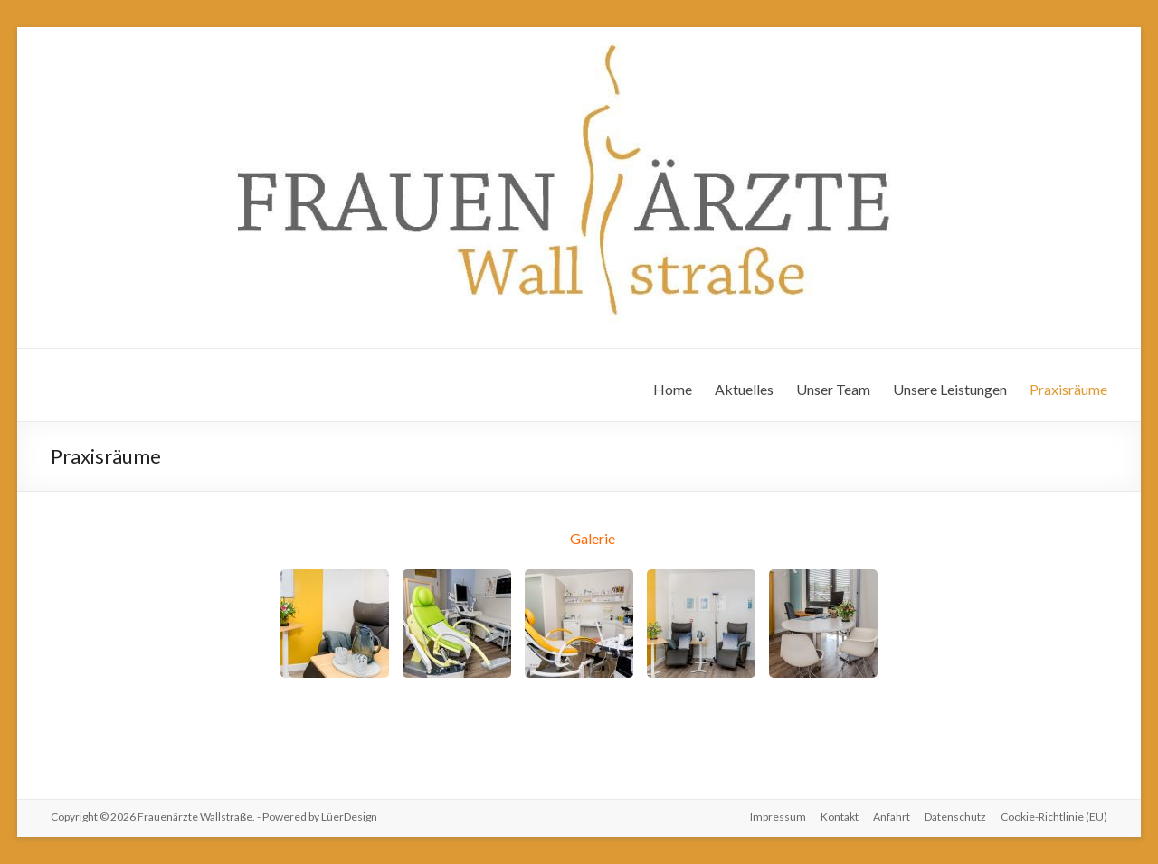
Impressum (778, 816)
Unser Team (833, 389)
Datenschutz (955, 816)
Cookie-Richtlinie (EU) (1054, 816)
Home (672, 389)
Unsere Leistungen (950, 389)
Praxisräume (1068, 389)
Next (862, 629)
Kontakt (840, 816)
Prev (298, 629)
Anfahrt (891, 816)
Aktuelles (744, 389)
